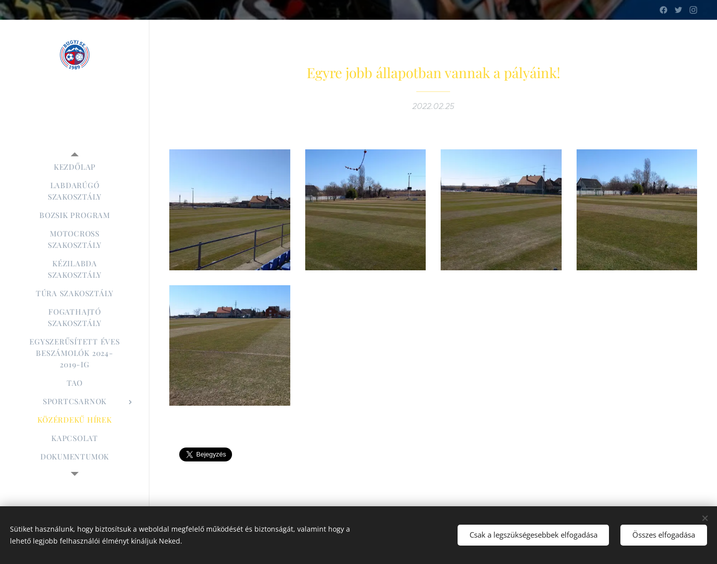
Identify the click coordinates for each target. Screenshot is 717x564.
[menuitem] (74, 167)
